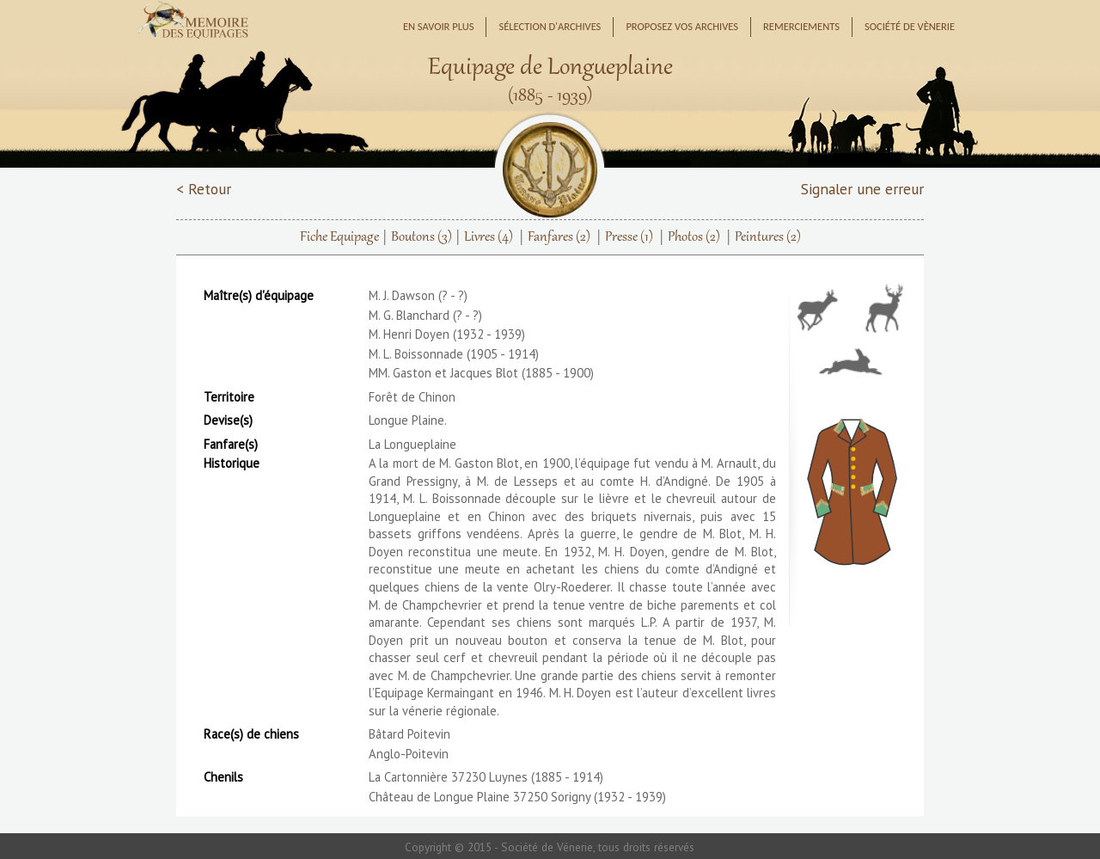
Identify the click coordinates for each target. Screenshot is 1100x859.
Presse (629, 237)
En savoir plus (438, 26)
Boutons (421, 237)
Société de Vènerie (910, 26)
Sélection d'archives (549, 26)
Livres (488, 237)
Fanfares (559, 237)
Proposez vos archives (682, 26)
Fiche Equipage (339, 237)
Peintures (768, 237)
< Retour (203, 189)
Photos (694, 237)
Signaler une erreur (862, 189)
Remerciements (801, 26)
